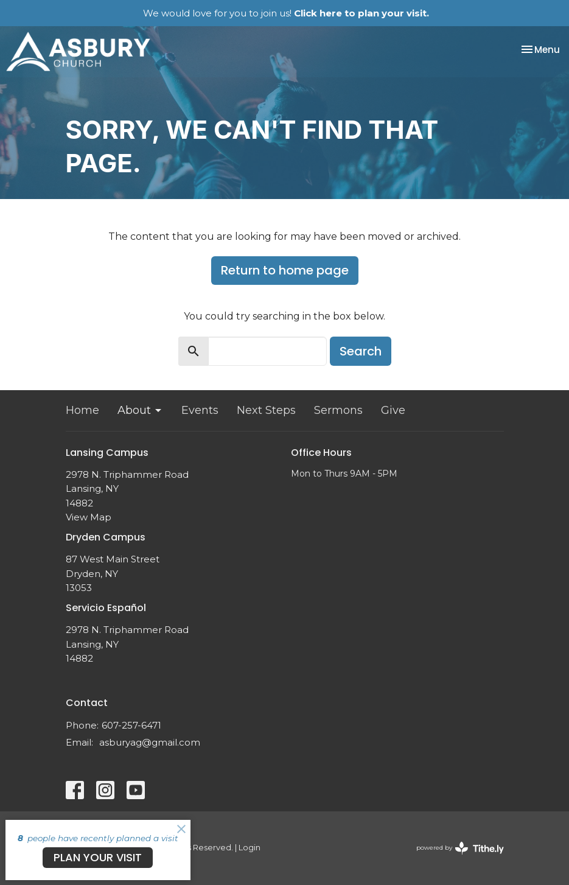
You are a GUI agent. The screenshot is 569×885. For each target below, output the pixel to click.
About (140, 410)
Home (82, 410)
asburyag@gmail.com (149, 742)
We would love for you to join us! (286, 13)
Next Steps (266, 410)
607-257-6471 (131, 725)
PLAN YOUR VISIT (98, 857)
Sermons (338, 410)
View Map (88, 517)
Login (249, 847)
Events (199, 410)
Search (361, 351)
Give (393, 410)
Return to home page (285, 270)
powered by (460, 848)
